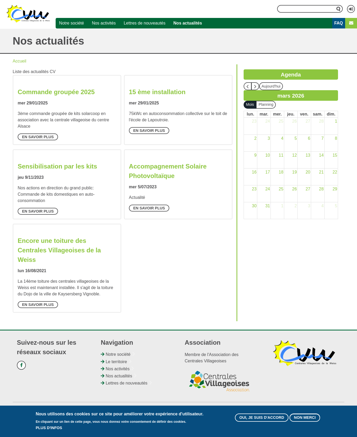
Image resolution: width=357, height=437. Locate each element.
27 (308, 121)
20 (308, 172)
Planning (266, 104)
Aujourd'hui (271, 86)
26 (294, 121)
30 (254, 206)
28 (321, 121)
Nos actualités (187, 23)
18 (281, 172)
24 (267, 121)
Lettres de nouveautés (144, 23)
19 (294, 172)
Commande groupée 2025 (56, 91)
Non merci (305, 420)
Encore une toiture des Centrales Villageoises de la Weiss (59, 250)
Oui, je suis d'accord (261, 420)
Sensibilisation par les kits (57, 166)
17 (267, 172)
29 (334, 189)
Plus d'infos (49, 430)
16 (254, 172)
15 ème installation (157, 91)
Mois (250, 104)
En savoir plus (38, 137)
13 (308, 155)
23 (254, 121)
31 (267, 206)
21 (321, 172)
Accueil (19, 61)
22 (334, 172)
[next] (255, 86)
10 (267, 155)
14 (321, 155)
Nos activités (104, 23)
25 (281, 121)
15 (334, 155)
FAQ (338, 23)
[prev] (248, 86)
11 (281, 155)
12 (294, 155)
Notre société (71, 23)
